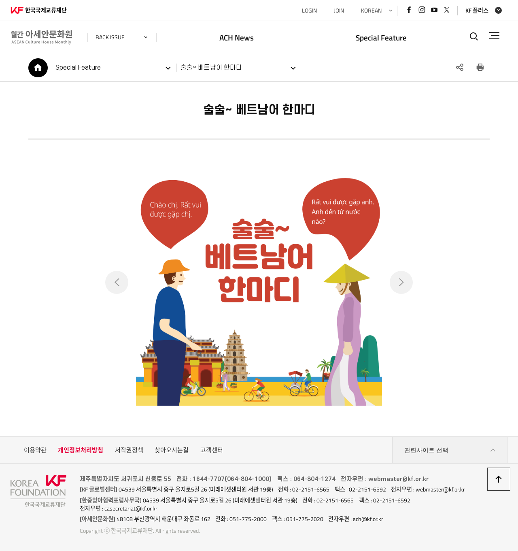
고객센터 (211, 450)
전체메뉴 (494, 35)
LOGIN (309, 10)
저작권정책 (129, 450)
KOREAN (371, 10)
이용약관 (35, 450)
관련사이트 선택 (450, 450)
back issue (110, 37)
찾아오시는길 (172, 450)
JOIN (339, 10)
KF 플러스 (476, 10)
